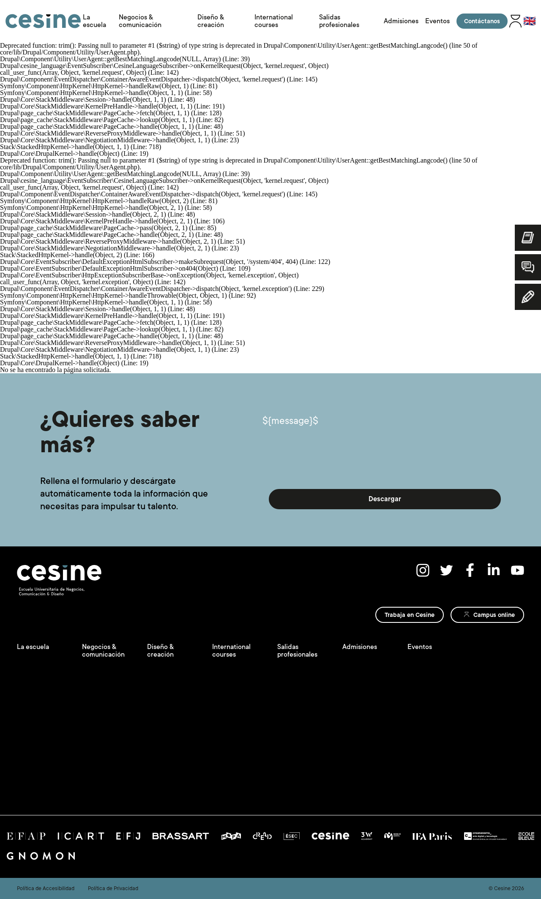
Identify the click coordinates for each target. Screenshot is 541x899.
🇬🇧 (529, 21)
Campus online (494, 614)
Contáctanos (482, 21)
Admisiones (401, 21)
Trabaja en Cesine (409, 614)
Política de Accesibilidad (45, 888)
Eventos (437, 21)
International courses (273, 21)
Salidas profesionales (339, 21)
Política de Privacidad (113, 888)
